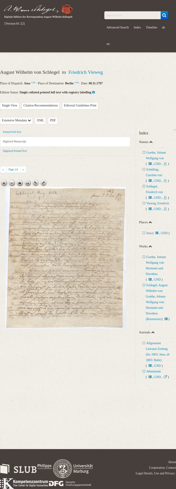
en (108, 44)
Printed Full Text (12, 132)
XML (40, 120)
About (172, 462)
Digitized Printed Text (15, 150)
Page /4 (13, 169)
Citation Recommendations (40, 105)
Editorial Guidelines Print (80, 105)
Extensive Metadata (16, 120)
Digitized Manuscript (14, 141)
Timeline (151, 27)
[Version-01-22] (15, 23)
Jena (149, 233)
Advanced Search (118, 27)
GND (33, 82)
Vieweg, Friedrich (157, 203)
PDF (53, 120)
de (163, 27)
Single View (10, 105)
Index (137, 27)
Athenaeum (153, 371)
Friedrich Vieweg (86, 72)
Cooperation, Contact (162, 467)
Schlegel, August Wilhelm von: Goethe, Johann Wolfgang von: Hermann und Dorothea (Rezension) (157, 302)
